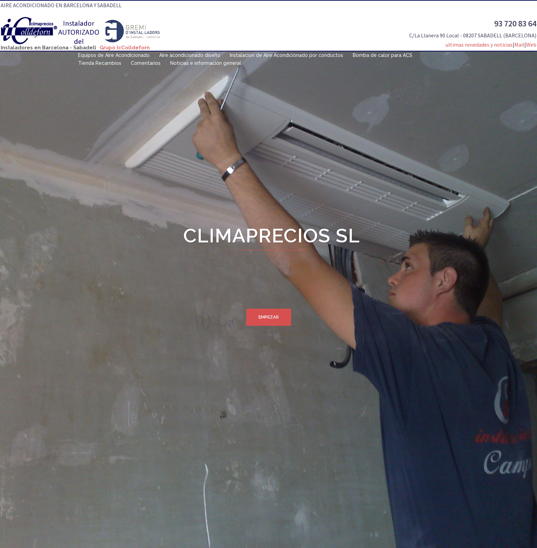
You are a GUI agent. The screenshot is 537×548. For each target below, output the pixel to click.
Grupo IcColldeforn (125, 48)
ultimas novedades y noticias (479, 44)
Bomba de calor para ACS (382, 55)
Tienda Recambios (99, 63)
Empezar (269, 317)
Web (531, 44)
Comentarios (146, 63)
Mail (519, 44)
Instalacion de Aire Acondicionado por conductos (286, 55)
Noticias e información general (205, 63)
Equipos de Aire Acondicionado (114, 55)
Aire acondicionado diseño (189, 55)
